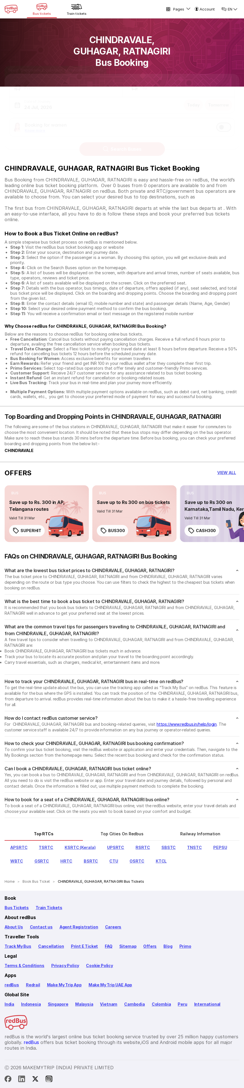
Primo (185, 946)
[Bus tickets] (42, 9)
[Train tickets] (76, 9)
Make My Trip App (64, 984)
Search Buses (122, 143)
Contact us (41, 926)
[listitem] (15, 493)
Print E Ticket (84, 946)
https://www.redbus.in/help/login (187, 724)
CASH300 (202, 530)
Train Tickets (49, 907)
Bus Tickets (17, 907)
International (207, 1004)
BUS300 (112, 530)
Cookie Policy (99, 965)
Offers (150, 946)
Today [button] (193, 99)
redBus (12, 984)
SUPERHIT (27, 530)
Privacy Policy (65, 965)
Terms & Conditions (24, 965)
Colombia (161, 1004)
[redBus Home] (11, 9)
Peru (182, 1004)
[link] (47, 513)
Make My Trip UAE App (110, 984)
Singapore (58, 1004)
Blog (167, 946)
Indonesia (31, 1004)
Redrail (33, 984)
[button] (65, 82)
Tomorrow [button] (218, 99)
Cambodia (134, 1004)
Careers (113, 926)
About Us (14, 926)
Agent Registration (79, 926)
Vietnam (108, 1004)
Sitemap (128, 946)
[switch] (223, 121)
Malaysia (84, 1004)
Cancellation (51, 946)
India (9, 1004)
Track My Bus (18, 946)
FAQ (108, 946)
